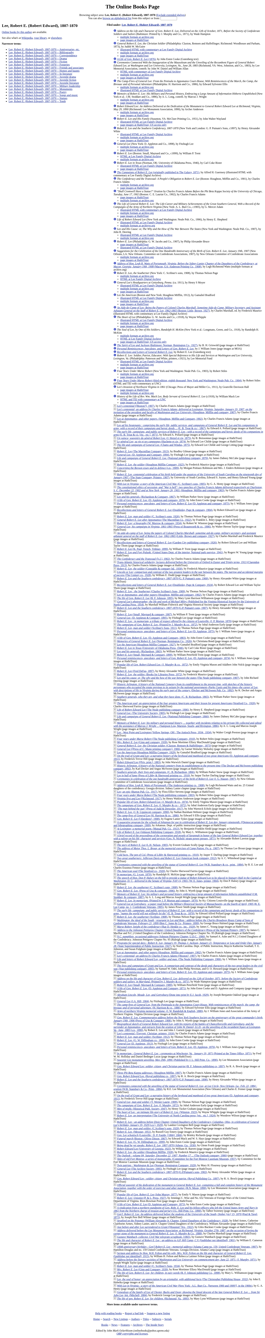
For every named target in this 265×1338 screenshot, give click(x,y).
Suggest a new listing (158, 1313)
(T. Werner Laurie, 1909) (147, 1102)
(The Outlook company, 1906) (172, 1155)
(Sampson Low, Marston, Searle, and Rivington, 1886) (187, 724)
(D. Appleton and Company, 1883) (151, 637)
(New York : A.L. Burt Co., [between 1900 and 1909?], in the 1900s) (184, 1285)
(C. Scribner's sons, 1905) (161, 483)
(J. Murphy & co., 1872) (152, 664)
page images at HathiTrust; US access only (143, 124)
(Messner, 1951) (134, 1131)
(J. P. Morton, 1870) (174, 621)
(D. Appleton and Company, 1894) (143, 454)
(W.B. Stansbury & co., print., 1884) (180, 864)
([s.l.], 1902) (143, 558)
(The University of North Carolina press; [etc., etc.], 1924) (166, 1115)
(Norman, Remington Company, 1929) (156, 1165)
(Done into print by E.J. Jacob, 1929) (163, 994)
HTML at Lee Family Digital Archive (140, 156)
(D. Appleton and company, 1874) (173, 658)
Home (96, 1319)
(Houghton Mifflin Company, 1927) (146, 644)
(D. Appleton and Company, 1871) (151, 988)
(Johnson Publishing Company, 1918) (149, 832)
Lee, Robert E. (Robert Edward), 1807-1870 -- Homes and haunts (44, 70)
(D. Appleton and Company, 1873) (151, 1204)
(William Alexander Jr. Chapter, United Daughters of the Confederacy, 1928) (172, 1220)
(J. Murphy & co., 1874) (152, 801)
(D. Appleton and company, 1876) (151, 500)
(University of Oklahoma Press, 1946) (150, 648)
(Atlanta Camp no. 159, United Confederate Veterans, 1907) (187, 1246)
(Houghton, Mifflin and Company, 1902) (160, 418)
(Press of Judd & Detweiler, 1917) (150, 808)
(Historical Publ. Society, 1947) (142, 1108)
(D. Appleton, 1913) (135, 1043)
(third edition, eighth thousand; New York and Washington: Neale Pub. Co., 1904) (179, 380)
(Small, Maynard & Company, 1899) (144, 654)
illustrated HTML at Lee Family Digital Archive (146, 90)
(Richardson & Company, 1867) (146, 496)
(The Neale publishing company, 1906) (153, 709)
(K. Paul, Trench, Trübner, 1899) (142, 549)
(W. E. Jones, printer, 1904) (187, 879)
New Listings (121, 1319)
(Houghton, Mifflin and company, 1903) (187, 489)
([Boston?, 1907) (156, 955)
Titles (146, 1319)
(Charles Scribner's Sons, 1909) (151, 591)
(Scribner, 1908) (142, 916)
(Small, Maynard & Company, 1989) (144, 985)
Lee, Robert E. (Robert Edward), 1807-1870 (147, 24)
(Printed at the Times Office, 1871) (184, 1053)
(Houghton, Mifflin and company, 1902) (159, 594)
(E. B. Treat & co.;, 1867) (185, 427)
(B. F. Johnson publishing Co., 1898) (168, 1272)
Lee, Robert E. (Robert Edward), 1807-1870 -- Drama (38, 58)
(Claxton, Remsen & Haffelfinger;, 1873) (164, 745)
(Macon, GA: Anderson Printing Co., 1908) (185, 265)
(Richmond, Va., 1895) (153, 1298)
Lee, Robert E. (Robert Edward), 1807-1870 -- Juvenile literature (44, 83)
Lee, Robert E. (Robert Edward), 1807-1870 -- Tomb (37, 101)
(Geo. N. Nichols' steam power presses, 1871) (188, 837)
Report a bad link (134, 1313)
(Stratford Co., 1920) (186, 703)
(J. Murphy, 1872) (147, 1105)
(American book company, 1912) (166, 858)
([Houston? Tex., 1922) (155, 1227)
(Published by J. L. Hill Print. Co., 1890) (167, 1059)
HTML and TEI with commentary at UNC (143, 399)
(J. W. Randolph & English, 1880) (160, 1011)
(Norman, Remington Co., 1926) (154, 641)
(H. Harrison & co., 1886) (148, 815)
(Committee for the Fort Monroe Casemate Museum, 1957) (176, 1158)
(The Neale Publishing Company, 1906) (169, 959)
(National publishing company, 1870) (162, 458)
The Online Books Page (132, 7)
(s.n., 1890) (187, 1027)
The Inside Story (155, 1324)
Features (125, 1324)
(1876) (136, 59)
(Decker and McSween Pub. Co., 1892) (185, 687)
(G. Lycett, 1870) (134, 874)
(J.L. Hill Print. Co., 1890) (185, 1209)
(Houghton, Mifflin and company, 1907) (182, 411)
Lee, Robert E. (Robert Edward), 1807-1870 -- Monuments (41, 89)
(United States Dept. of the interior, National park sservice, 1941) (170, 552)
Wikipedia (27, 37)
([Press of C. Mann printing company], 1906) (148, 749)
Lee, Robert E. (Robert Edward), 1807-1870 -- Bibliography (41, 52)
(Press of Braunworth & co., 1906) (164, 526)
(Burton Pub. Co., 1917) (137, 791)
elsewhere (56, 37)
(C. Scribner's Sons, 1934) (148, 1266)
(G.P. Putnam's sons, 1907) (162, 608)
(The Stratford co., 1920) (141, 871)
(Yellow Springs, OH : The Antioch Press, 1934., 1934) (164, 732)
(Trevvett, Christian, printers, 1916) (145, 1033)
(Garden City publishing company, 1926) (167, 542)
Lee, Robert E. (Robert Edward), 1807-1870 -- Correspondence (43, 55)
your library (40, 37)
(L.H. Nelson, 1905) (142, 845)
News (114, 1324)
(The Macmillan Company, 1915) (143, 451)
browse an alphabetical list (117, 18)
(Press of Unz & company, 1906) (146, 890)
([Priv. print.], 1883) (139, 762)
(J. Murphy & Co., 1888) (185, 1232)
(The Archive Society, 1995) (139, 1168)
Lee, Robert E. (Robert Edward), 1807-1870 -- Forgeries (39, 64)
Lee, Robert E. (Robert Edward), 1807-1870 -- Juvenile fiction (42, 79)
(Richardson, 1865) (139, 651)
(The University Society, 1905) (141, 713)
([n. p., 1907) (168, 848)
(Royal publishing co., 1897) (146, 1076)
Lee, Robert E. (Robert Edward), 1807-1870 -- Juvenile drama (42, 76)
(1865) (153, 1236)
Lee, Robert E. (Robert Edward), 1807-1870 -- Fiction (38, 61)
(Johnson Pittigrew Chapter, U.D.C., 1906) (161, 936)
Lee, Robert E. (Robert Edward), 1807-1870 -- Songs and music (43, 95)
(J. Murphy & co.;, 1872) (151, 805)
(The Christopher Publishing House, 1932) (182, 1279)
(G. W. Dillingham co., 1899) (141, 1040)
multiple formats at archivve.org (137, 225)
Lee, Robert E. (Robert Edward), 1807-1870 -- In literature (40, 73)
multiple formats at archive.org (137, 37)
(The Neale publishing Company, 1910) (156, 738)
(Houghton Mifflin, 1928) (145, 1152)
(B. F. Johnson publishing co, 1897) (171, 1066)
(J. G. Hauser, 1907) (176, 778)
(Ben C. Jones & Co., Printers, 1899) (183, 922)
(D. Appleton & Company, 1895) (142, 617)
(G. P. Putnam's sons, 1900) (162, 578)
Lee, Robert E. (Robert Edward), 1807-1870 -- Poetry (38, 92)
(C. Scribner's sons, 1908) (147, 887)
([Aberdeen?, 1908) (138, 818)
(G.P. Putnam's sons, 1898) (162, 1079)
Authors (135, 1319)
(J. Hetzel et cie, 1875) (154, 438)
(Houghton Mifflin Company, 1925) (150, 464)
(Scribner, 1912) (143, 1036)
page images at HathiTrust (134, 40)
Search (107, 1319)
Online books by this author (17, 32)
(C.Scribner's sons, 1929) (148, 1128)
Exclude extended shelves (171, 15)
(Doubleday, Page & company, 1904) (164, 510)
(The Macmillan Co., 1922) (154, 519)
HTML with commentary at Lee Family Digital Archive (150, 71)
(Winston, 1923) (157, 1112)
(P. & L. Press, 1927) (141, 1197)
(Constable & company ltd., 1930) (149, 568)
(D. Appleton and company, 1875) (173, 503)
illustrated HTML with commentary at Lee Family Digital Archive (156, 49)
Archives (138, 1324)
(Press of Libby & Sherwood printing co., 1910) (153, 775)
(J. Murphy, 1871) (186, 1259)
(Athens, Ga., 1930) (156, 1145)
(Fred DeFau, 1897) (135, 671)
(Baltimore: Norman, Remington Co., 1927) (157, 345)
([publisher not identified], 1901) (176, 1240)
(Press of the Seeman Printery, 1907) (181, 930)
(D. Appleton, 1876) (166, 1047)
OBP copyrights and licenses (132, 1333)
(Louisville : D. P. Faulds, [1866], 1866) (149, 1135)
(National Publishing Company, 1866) (163, 716)
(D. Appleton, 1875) (165, 631)
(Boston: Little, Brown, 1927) (187, 309)
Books (104, 1324)
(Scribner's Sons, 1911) (147, 628)
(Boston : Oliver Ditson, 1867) (142, 1138)
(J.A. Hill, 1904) (133, 1001)
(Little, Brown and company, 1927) (184, 535)
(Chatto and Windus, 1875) (153, 444)
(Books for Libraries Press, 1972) (149, 674)
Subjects (156, 1319)
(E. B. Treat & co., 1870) (187, 912)
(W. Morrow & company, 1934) (149, 523)
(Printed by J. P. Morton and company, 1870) (157, 900)
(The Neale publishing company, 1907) (178, 677)
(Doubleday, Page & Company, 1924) (165, 584)
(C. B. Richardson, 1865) (163, 696)
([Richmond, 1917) (139, 798)
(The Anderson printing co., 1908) (160, 785)
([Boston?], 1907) (135, 405)
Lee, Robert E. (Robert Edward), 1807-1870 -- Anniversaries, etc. (44, 49)
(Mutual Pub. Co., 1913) (148, 828)
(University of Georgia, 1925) (144, 1148)
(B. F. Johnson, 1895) (145, 598)
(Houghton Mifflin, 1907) (149, 1072)
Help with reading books (108, 1313)
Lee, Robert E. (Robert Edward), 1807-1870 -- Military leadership (44, 86)
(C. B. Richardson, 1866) (156, 772)
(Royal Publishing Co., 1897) (168, 1178)
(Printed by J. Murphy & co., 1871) (185, 980)
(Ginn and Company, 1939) (142, 1269)
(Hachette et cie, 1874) (151, 441)
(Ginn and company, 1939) (142, 742)
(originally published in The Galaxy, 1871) (158, 172)
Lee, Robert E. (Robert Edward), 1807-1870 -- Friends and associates (46, 67)
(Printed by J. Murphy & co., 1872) (157, 624)
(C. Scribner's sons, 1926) (148, 516)
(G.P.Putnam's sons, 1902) (162, 1172)
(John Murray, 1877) (147, 1194)
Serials (168, 1319)
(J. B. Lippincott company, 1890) (143, 812)
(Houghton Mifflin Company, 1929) (146, 752)
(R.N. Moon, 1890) (187, 1187)
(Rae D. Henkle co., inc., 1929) (156, 926)
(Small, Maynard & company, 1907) (144, 614)
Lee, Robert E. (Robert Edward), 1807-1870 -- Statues (38, 98)
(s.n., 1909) (148, 468)
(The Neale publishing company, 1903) (155, 795)
